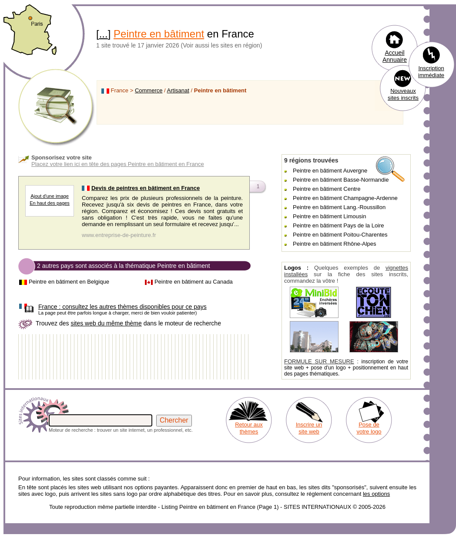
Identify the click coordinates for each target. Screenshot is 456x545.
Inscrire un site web (309, 428)
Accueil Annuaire (394, 56)
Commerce (149, 90)
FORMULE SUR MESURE (319, 361)
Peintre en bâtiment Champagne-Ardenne (345, 198)
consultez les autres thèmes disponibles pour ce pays (122, 306)
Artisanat (178, 90)
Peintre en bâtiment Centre (326, 189)
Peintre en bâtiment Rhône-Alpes (334, 243)
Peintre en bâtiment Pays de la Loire (338, 225)
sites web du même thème (105, 323)
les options (376, 494)
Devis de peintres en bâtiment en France (145, 188)
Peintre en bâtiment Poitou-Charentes (340, 234)
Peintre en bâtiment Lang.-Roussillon (339, 207)
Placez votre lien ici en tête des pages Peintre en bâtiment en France (117, 164)
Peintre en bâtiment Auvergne (330, 170)
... (103, 34)
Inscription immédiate (431, 71)
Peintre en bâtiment (159, 34)
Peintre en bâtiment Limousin (329, 216)
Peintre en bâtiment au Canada (193, 281)
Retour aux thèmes (249, 428)
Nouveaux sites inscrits (403, 94)
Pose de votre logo (368, 428)
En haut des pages (50, 203)
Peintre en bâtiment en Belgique (69, 281)
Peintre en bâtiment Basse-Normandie (341, 179)
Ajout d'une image (49, 196)
